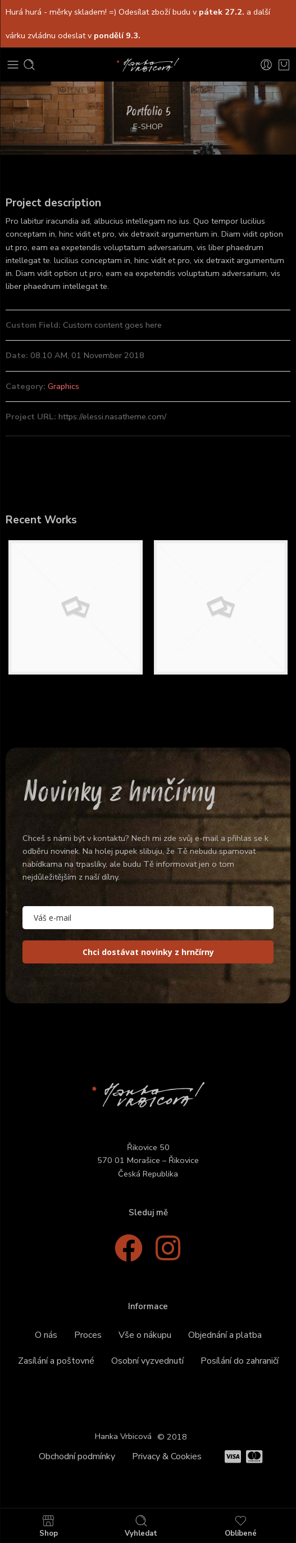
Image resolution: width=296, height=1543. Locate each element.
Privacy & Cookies (167, 1456)
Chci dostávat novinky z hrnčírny (148, 952)
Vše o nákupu (145, 1335)
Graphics (63, 386)
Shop (48, 1525)
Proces (88, 1335)
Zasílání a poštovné (56, 1361)
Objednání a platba (225, 1335)
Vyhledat (141, 1525)
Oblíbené (241, 1525)
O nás (46, 1335)
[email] (148, 917)
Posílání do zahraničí (240, 1361)
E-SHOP (148, 126)
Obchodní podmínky (77, 1456)
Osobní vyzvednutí (147, 1361)
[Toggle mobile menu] (13, 64)
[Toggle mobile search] (29, 64)
